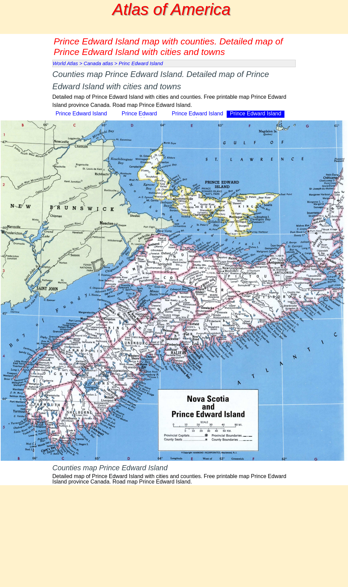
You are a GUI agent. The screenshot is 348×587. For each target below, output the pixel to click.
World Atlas (65, 63)
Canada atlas (98, 63)
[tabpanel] (174, 88)
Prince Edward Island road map (197, 116)
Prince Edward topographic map (139, 116)
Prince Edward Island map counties (255, 116)
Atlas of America (171, 9)
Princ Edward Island (141, 63)
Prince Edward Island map (81, 116)
